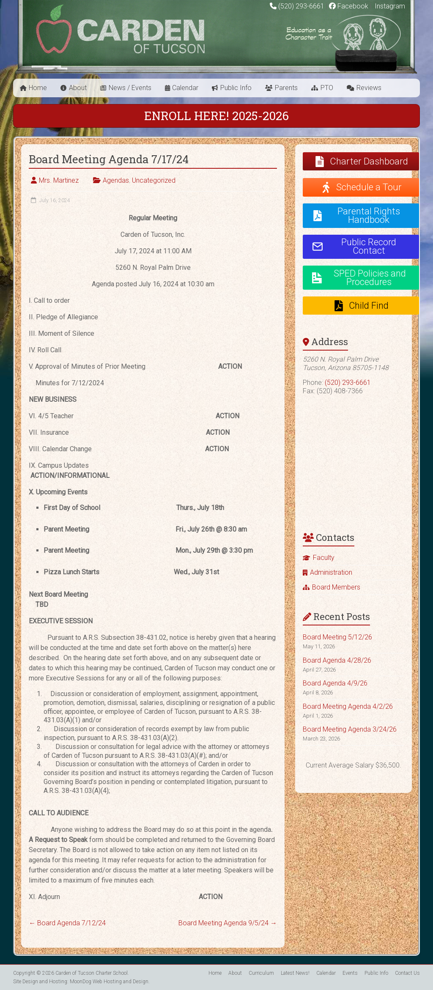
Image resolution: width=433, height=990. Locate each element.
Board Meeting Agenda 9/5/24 (227, 923)
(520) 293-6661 (301, 6)
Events (350, 973)
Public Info (236, 88)
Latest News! (295, 973)
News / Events (130, 88)
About (78, 88)
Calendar (185, 88)
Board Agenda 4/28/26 (337, 660)
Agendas (116, 180)
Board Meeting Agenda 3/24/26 (350, 729)
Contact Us (407, 973)
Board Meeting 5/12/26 (337, 637)
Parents (286, 88)
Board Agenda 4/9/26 (335, 683)
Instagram (389, 6)
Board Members (336, 587)
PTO (327, 88)
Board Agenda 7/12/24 (67, 923)
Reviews (368, 88)
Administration (331, 572)
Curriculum (261, 973)
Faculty (323, 558)
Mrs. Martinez (59, 180)
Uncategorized (153, 180)
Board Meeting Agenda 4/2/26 (348, 706)
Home (38, 88)
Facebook (348, 6)
